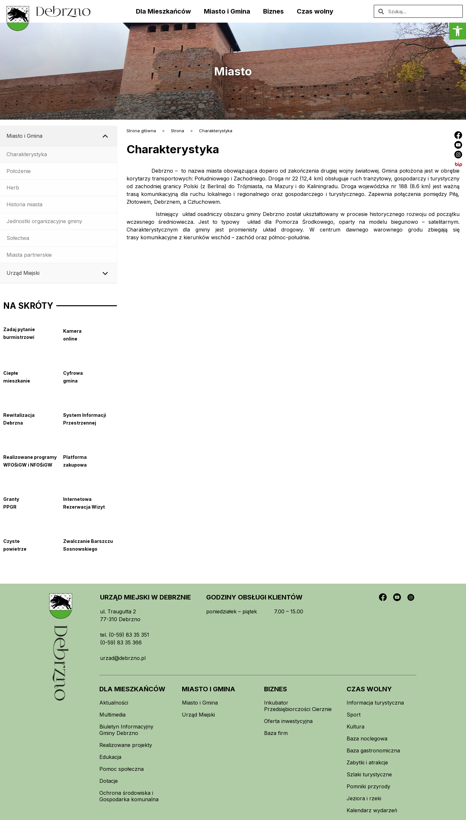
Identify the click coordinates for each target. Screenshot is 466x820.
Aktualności (113, 702)
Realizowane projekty (125, 745)
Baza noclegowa (367, 738)
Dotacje (108, 781)
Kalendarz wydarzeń (372, 810)
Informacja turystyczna (375, 702)
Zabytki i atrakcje (367, 762)
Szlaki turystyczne (369, 774)
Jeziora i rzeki (364, 798)
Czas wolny (315, 11)
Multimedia (112, 714)
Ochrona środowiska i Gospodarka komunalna (129, 796)
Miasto (233, 71)
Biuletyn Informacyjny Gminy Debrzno (126, 729)
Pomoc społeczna (121, 769)
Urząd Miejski (198, 714)
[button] (457, 31)
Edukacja (110, 757)
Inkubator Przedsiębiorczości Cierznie (298, 705)
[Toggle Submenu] (105, 136)
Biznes (273, 11)
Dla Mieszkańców (163, 11)
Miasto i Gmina (227, 11)
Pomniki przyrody (368, 786)
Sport (354, 714)
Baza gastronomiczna (373, 750)
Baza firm (276, 733)
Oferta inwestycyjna (288, 721)
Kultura (355, 726)
